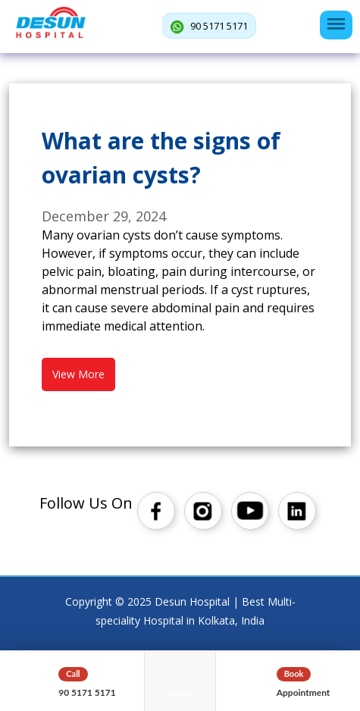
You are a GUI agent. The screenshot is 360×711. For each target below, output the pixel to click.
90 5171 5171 (209, 27)
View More (78, 374)
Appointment (303, 692)
